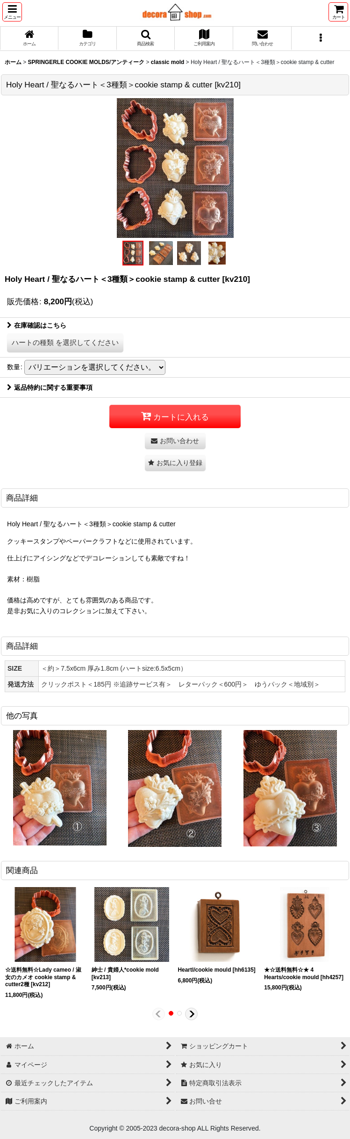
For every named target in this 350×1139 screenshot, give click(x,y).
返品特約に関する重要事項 (50, 387)
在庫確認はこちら (36, 325)
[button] (12, 11)
